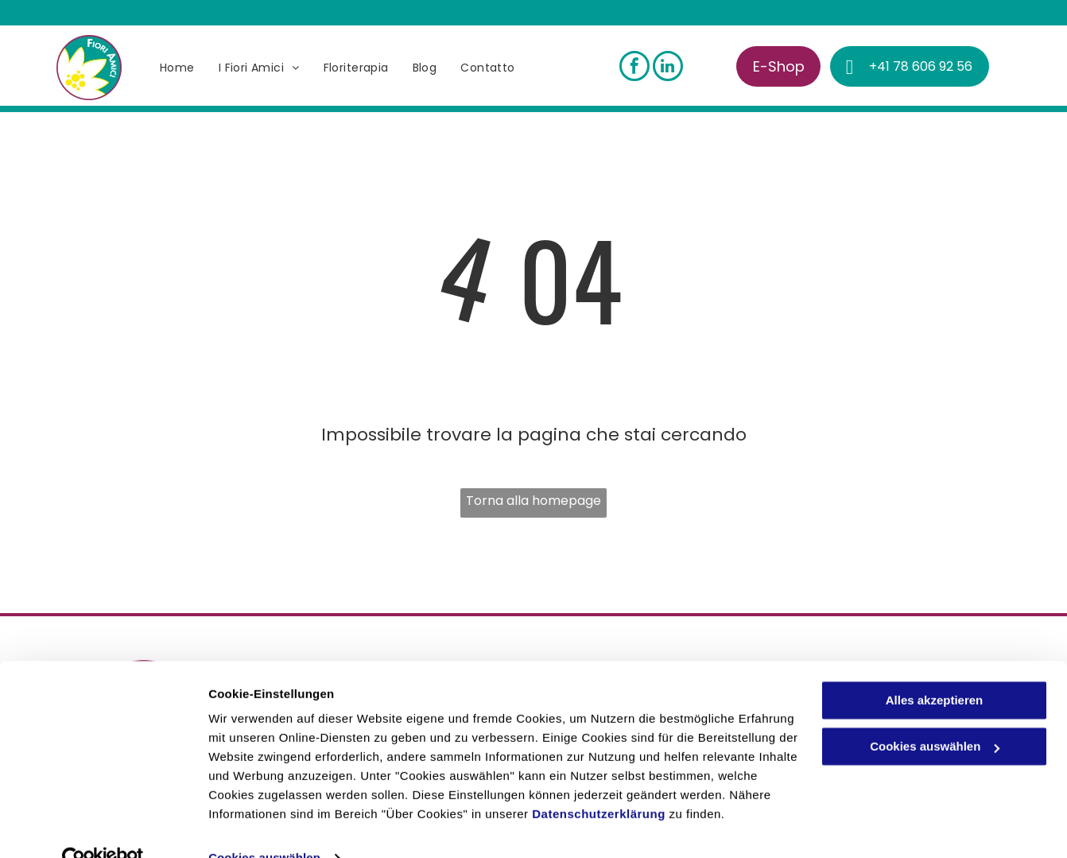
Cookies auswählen (264, 826)
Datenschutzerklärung (598, 783)
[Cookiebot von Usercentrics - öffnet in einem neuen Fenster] (103, 827)
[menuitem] (177, 67)
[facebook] (634, 68)
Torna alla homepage (533, 500)
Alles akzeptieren (935, 669)
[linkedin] (668, 68)
